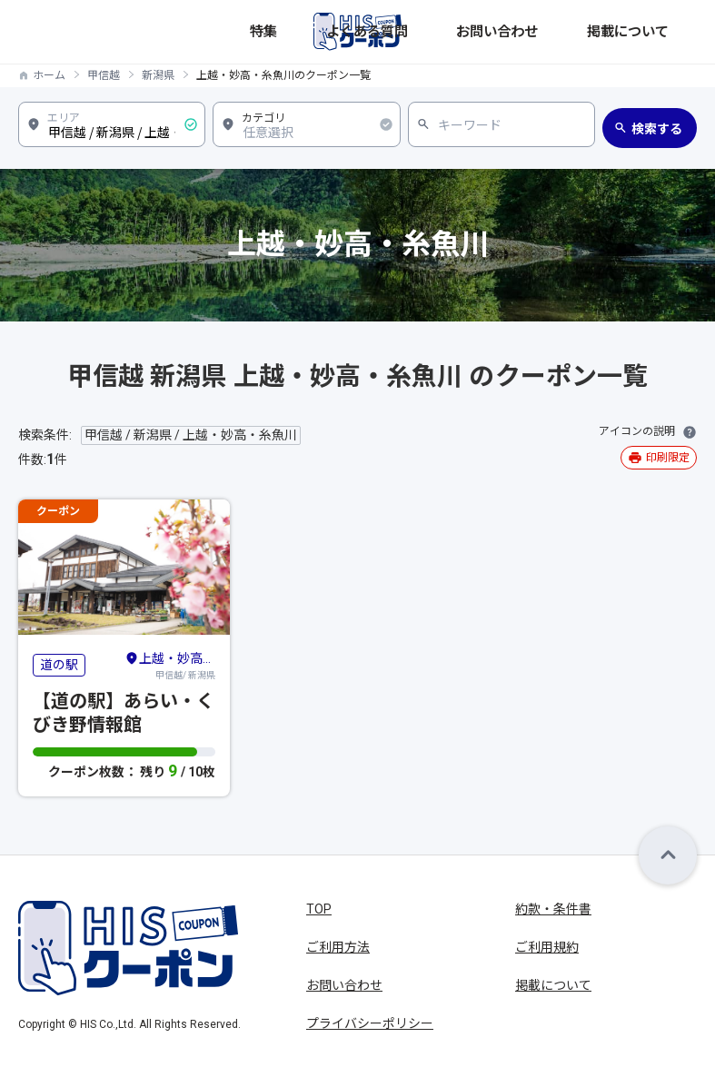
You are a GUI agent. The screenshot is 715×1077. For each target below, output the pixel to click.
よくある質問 (501, 31)
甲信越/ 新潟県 (169, 664)
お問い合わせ (581, 31)
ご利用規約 (547, 947)
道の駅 (59, 664)
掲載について (661, 31)
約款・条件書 (553, 909)
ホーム (49, 75)
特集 (445, 31)
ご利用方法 (338, 947)
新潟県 (158, 75)
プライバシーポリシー (369, 1023)
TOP (319, 909)
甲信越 (103, 75)
